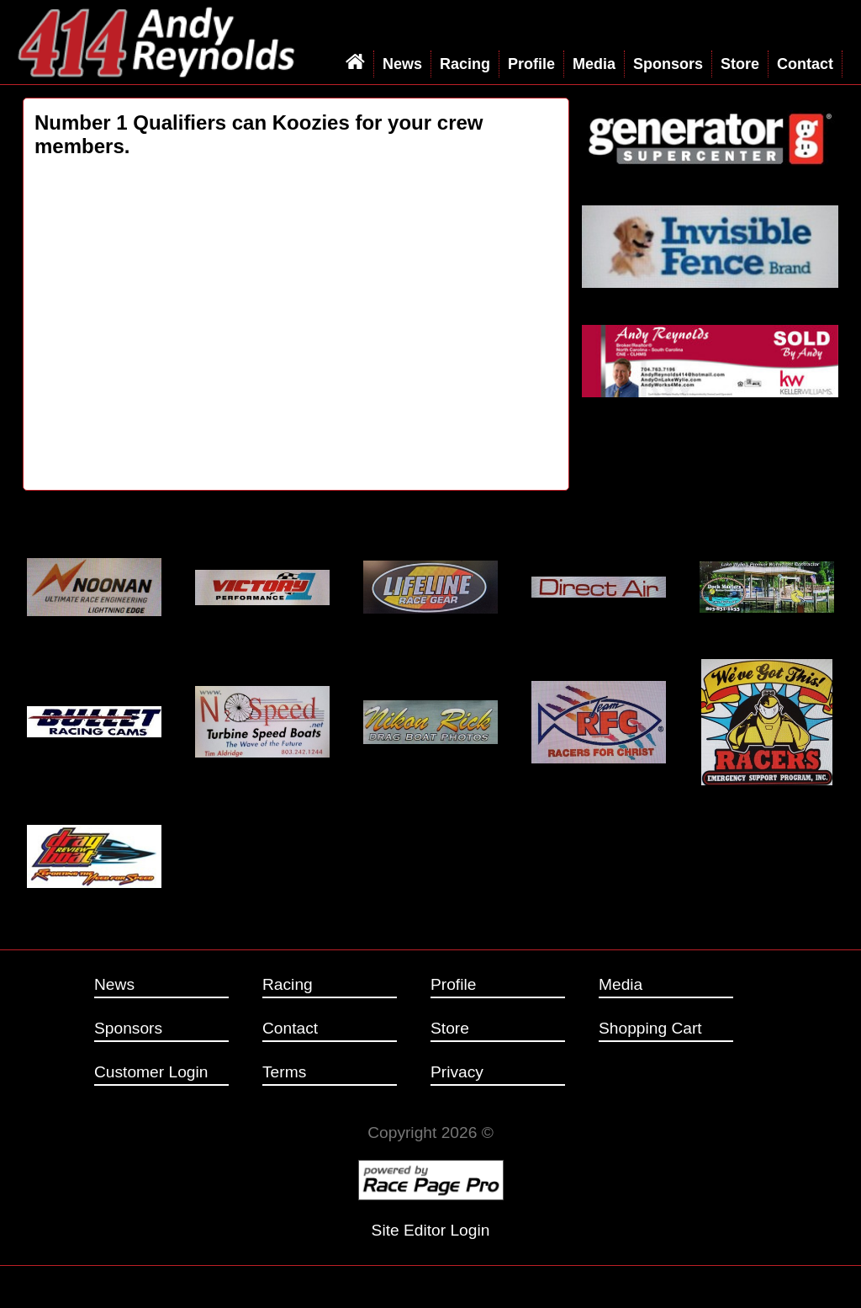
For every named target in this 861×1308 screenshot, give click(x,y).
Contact (805, 64)
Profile (531, 64)
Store (740, 64)
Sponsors (668, 64)
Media (594, 64)
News (402, 64)
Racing (465, 64)
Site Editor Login (431, 1230)
